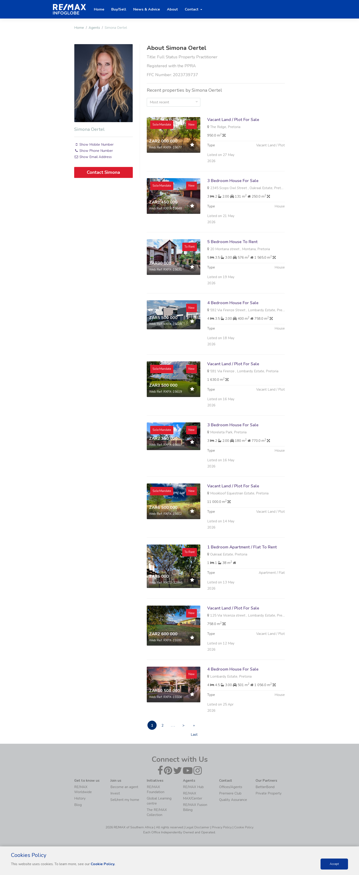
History (80, 798)
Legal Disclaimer (197, 827)
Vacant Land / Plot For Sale (233, 119)
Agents (94, 27)
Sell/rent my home (124, 799)
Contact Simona (103, 172)
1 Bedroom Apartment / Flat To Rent (242, 569)
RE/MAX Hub (193, 787)
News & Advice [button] (146, 9)
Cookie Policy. (103, 864)
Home (79, 27)
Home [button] (99, 9)
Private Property (269, 793)
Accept (334, 864)
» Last (194, 726)
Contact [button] (192, 9)
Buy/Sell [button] (118, 9)
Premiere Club (230, 793)
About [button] (172, 9)
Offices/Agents (230, 787)
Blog (78, 805)
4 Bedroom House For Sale (232, 325)
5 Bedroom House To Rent (232, 264)
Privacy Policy (222, 827)
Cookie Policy (243, 827)
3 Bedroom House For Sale (232, 203)
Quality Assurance (233, 799)
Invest (115, 793)
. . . (173, 725)
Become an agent (124, 787)
